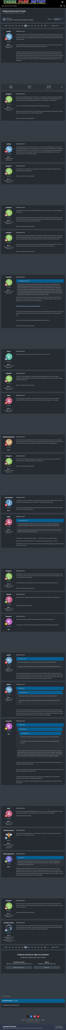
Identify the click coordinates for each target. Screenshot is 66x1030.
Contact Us (37, 1020)
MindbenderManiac (8, 437)
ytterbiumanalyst (8, 830)
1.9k (8, 107)
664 (35, 25)
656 (9, 25)
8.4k (8, 935)
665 (38, 25)
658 (16, 25)
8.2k (8, 843)
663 (32, 25)
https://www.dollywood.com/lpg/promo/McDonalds (28, 306)
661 (25, 25)
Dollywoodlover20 (8, 854)
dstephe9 (8, 94)
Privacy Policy (30, 1020)
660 (22, 25)
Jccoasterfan (9, 497)
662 (29, 25)
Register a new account (19, 967)
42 (9, 629)
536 (9, 866)
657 (13, 25)
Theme (23, 1020)
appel (8, 395)
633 (9, 607)
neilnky (8, 31)
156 (9, 510)
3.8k (8, 364)
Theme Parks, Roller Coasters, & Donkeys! (23, 20)
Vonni (8, 351)
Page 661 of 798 (55, 25)
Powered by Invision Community (33, 1021)
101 (9, 44)
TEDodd (8, 594)
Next (45, 25)
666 (41, 25)
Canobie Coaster (9, 922)
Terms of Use (6, 1028)
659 (19, 25)
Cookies (43, 1020)
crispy (9, 18)
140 (9, 408)
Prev (6, 25)
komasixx (9, 616)
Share (50, 19)
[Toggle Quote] (18, 280)
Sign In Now (46, 967)
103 (9, 450)
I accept (59, 1027)
